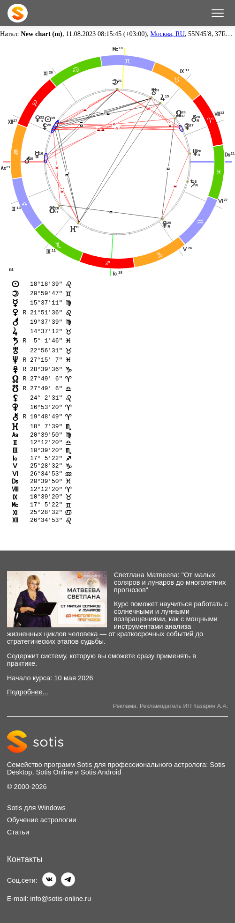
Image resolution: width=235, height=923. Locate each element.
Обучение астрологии (41, 820)
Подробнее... (27, 692)
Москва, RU (167, 33)
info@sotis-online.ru (60, 898)
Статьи (18, 832)
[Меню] (217, 13)
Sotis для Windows (36, 807)
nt (11, 269)
